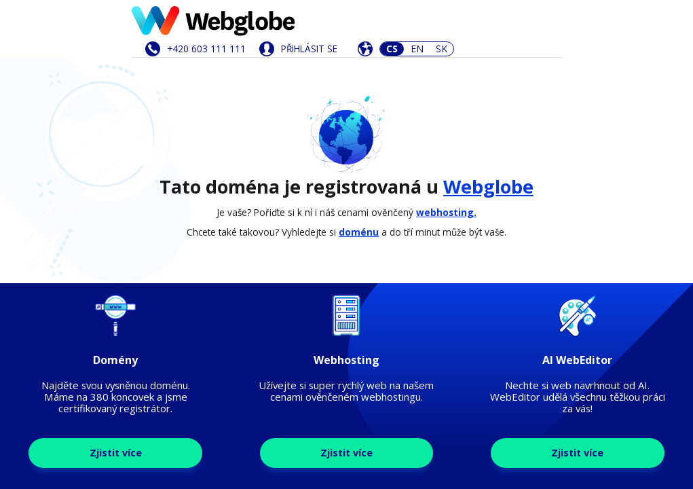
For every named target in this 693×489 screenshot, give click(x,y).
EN (417, 48)
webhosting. (446, 212)
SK (441, 48)
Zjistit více (116, 452)
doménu (359, 231)
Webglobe (488, 186)
